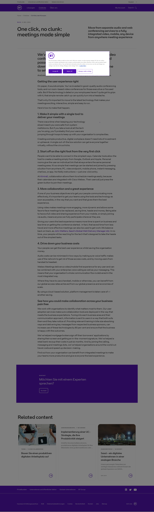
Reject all (69, 71)
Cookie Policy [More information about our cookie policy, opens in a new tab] (82, 66)
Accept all (55, 71)
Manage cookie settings (84, 71)
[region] (78, 63)
